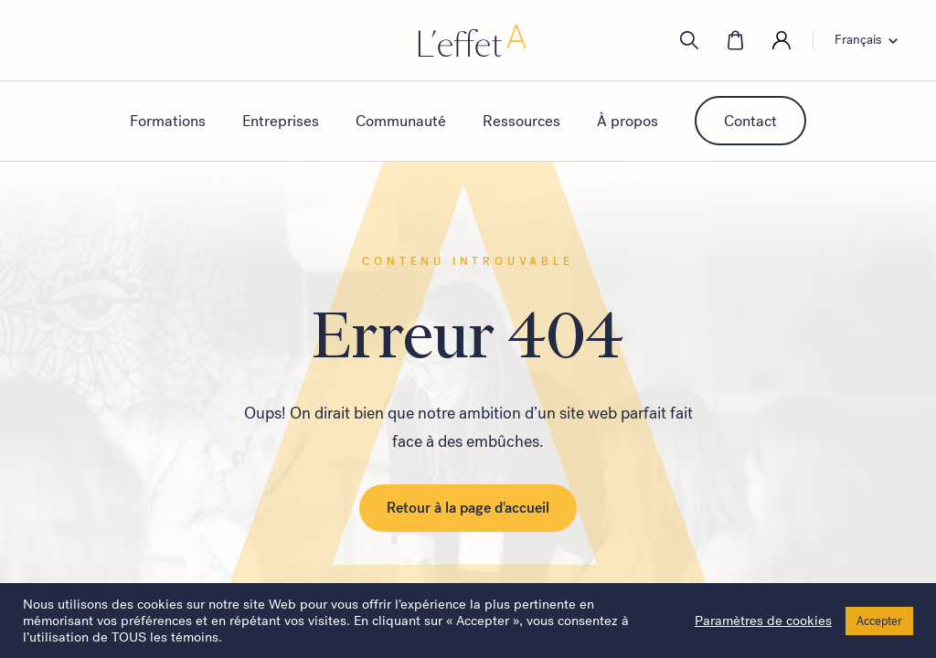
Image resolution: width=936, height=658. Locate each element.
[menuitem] (872, 40)
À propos (627, 120)
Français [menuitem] (858, 40)
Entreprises (280, 120)
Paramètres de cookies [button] (763, 620)
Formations (168, 120)
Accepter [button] (879, 621)
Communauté (401, 120)
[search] (689, 40)
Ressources (521, 120)
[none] (872, 40)
